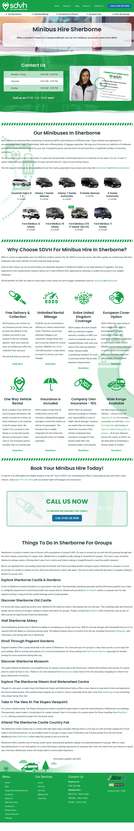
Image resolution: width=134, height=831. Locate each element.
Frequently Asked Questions (16, 790)
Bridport (94, 610)
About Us (86, 6)
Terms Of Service (12, 814)
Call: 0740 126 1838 (67, 518)
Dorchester (91, 590)
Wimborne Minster (120, 168)
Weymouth (112, 280)
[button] (120, 6)
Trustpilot (105, 799)
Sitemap (8, 818)
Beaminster (67, 671)
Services (66, 6)
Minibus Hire (43, 794)
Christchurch (102, 168)
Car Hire (41, 787)
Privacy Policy (10, 810)
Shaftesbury (23, 736)
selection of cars (109, 417)
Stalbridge (108, 692)
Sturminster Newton (96, 651)
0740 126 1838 (37, 98)
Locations (9, 794)
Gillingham (121, 631)
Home (56, 6)
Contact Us (98, 6)
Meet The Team (11, 802)
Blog (77, 6)
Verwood (98, 280)
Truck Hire (42, 798)
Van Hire (41, 790)
